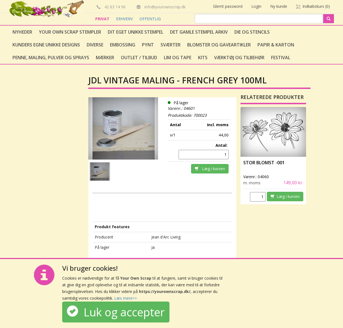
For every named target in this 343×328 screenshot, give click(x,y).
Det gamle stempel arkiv (199, 32)
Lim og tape (177, 57)
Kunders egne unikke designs (46, 45)
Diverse (95, 45)
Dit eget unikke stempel (135, 32)
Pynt (148, 45)
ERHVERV (125, 18)
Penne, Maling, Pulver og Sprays (50, 57)
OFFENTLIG (150, 18)
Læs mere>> (125, 298)
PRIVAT (103, 18)
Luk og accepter (116, 312)
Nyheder (22, 32)
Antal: (222, 145)
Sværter (171, 45)
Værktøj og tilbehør (239, 57)
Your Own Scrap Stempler (70, 32)
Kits (202, 57)
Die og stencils (252, 32)
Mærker (105, 57)
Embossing (122, 45)
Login (256, 6)
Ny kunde (278, 6)
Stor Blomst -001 (264, 163)
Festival (280, 57)
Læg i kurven (210, 168)
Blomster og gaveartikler (219, 45)
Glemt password (227, 6)
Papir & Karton (275, 45)
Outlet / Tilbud (139, 57)
